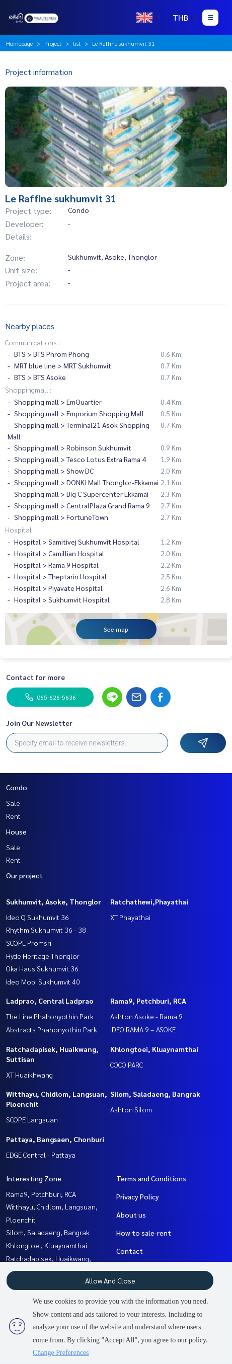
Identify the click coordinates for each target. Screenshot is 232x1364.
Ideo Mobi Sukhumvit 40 (43, 981)
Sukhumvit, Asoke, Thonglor (53, 901)
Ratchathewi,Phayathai (149, 901)
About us (131, 1214)
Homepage (19, 43)
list (77, 43)
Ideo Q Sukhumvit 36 (37, 917)
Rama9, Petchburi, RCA (148, 1000)
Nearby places (29, 326)
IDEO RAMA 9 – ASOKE (143, 1029)
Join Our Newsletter (39, 722)
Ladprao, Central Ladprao (50, 1000)
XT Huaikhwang (29, 1074)
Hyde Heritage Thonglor (43, 955)
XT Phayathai (130, 917)
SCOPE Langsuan (32, 1119)
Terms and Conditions (151, 1178)
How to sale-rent (143, 1232)
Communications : (32, 342)
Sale (13, 802)
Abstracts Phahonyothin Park (51, 1029)
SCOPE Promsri (28, 942)
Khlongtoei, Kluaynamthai (154, 1048)
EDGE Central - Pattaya (40, 1154)
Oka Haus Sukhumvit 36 (42, 968)
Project (52, 43)
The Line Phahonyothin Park (50, 1016)
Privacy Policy (137, 1196)
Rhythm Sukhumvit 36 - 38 (46, 929)
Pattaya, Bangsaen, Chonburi (55, 1139)
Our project (24, 875)
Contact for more (35, 676)
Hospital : (20, 529)
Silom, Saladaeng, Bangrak (155, 1093)
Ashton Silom (131, 1109)
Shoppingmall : (28, 389)
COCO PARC (126, 1064)
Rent (13, 815)
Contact (129, 1250)
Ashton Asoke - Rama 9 (146, 1016)
